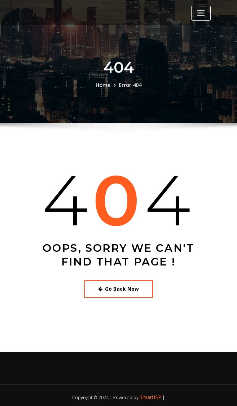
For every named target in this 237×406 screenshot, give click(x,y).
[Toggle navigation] (201, 13)
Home (104, 85)
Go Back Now (118, 287)
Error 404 (129, 85)
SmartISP (150, 394)
